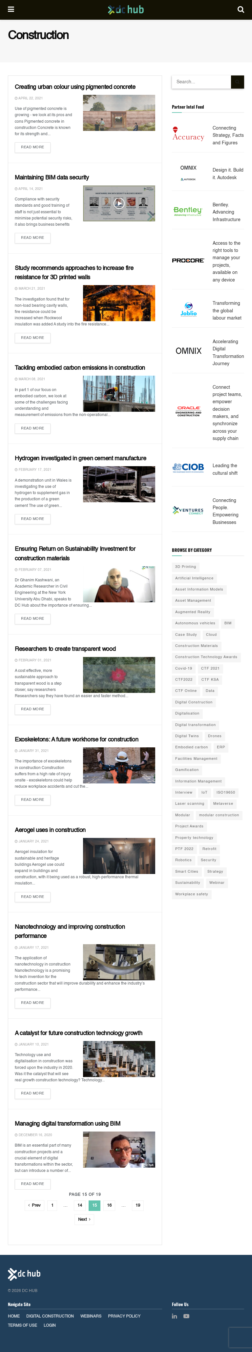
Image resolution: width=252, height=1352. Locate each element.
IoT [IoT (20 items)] (204, 793)
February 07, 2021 (33, 570)
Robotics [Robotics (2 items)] (183, 860)
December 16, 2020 (33, 1135)
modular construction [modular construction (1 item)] (219, 815)
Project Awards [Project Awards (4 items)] (189, 826)
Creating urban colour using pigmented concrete (75, 87)
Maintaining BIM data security (52, 178)
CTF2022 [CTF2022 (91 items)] (184, 680)
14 (79, 1205)
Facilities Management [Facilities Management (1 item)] (196, 759)
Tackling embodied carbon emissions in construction (80, 368)
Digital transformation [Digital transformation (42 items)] (195, 725)
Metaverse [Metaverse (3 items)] (223, 804)
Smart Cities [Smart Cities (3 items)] (187, 872)
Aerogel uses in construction (50, 830)
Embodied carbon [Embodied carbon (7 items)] (191, 747)
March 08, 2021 (30, 379)
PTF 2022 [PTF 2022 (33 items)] (184, 849)
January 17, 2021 (32, 947)
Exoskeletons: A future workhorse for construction (76, 740)
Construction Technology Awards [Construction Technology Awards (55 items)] (206, 657)
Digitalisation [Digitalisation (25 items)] (187, 714)
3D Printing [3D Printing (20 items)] (185, 567)
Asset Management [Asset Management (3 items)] (193, 601)
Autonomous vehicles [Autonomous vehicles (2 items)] (195, 623)
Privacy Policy (124, 1317)
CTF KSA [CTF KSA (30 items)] (210, 680)
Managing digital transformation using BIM (67, 1124)
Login (50, 1326)
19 (138, 1205)
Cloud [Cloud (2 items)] (211, 635)
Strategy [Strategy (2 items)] (215, 872)
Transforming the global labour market (227, 311)
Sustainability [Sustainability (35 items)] (187, 883)
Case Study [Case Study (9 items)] (186, 635)
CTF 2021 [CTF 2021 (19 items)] (210, 669)
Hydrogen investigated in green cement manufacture (80, 459)
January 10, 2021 (32, 1044)
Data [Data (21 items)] (210, 691)
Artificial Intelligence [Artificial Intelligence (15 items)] (194, 578)
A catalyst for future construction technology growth (78, 1033)
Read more (32, 147)
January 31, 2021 (32, 751)
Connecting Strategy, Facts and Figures (228, 135)
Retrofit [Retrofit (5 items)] (209, 849)
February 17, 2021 (33, 469)
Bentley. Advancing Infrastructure (227, 212)
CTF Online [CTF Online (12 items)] (186, 691)
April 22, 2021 (29, 98)
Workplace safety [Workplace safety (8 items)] (191, 894)
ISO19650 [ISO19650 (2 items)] (226, 793)
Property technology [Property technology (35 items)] (194, 838)
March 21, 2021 (30, 288)
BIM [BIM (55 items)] (228, 623)
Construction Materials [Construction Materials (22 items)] (196, 646)
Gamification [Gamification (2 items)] (187, 770)
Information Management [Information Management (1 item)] (198, 781)
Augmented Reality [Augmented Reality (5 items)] (193, 612)
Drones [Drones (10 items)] (215, 736)
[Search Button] (237, 82)
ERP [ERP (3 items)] (221, 747)
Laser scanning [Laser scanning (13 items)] (189, 804)
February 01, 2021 (33, 660)
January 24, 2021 (32, 841)
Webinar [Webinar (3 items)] (217, 883)
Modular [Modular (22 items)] (182, 815)
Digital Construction (50, 1317)
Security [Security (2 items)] (209, 860)
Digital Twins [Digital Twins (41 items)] (187, 736)
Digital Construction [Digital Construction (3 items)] (194, 702)
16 (109, 1205)
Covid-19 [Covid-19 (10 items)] (183, 669)
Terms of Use (22, 1326)
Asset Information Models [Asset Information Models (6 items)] (199, 590)
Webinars (90, 1317)
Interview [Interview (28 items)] (184, 793)
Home (14, 1317)
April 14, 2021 (29, 189)
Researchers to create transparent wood (65, 649)
